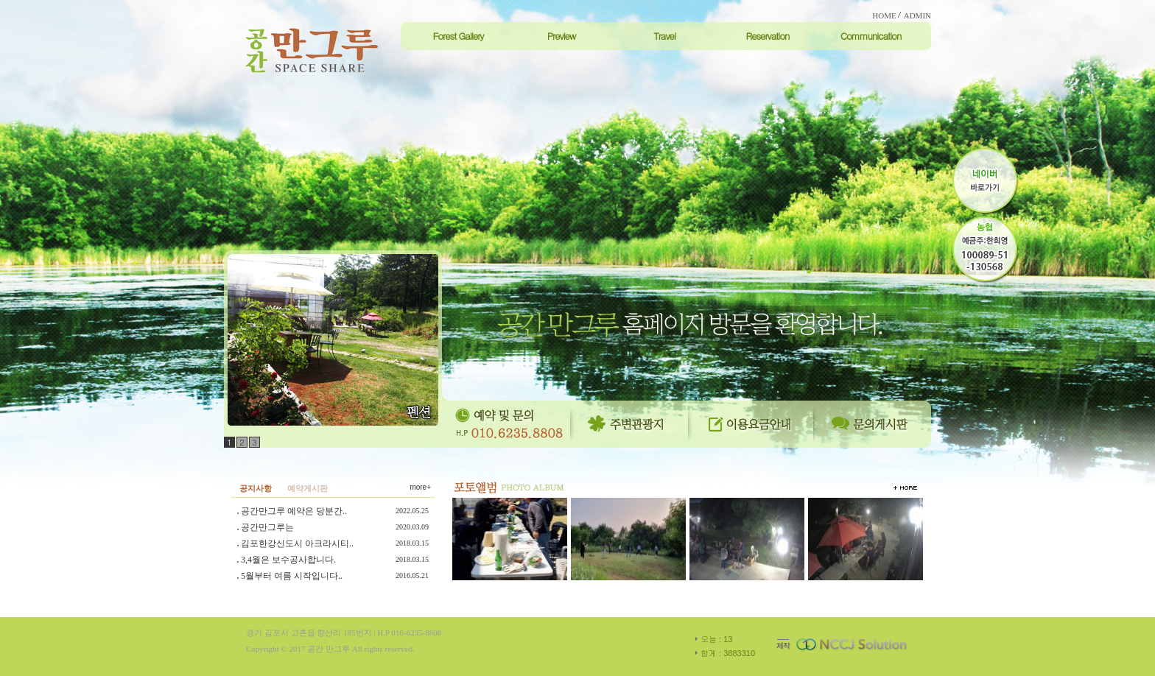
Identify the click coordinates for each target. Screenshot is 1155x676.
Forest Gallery (457, 36)
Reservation (767, 36)
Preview (561, 36)
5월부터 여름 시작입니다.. (292, 576)
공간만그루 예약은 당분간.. (294, 511)
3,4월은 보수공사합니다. (288, 559)
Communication (871, 36)
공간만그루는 (267, 527)
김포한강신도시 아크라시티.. (297, 543)
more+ (420, 487)
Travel (664, 36)
